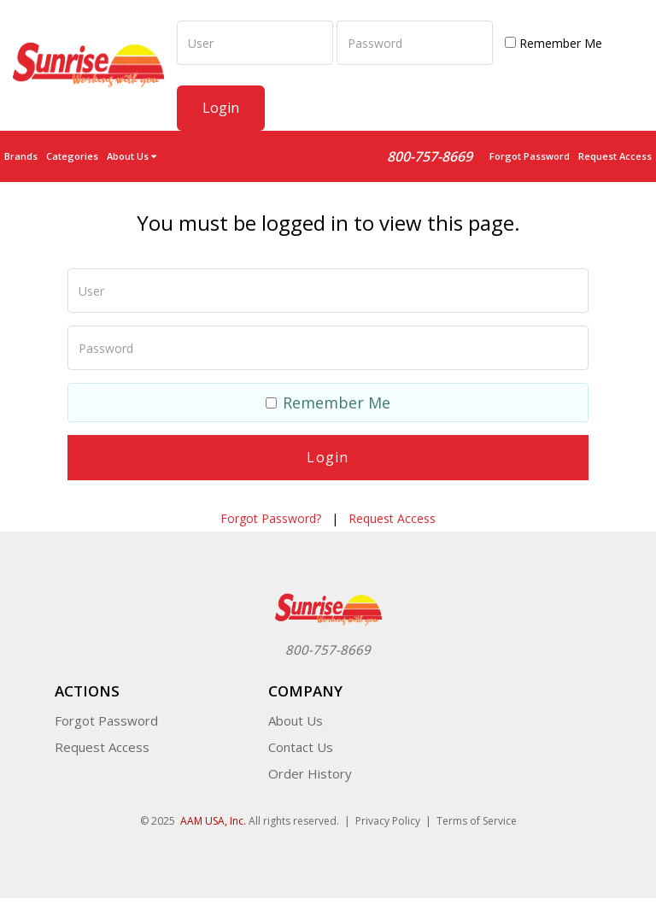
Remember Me (553, 43)
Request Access (615, 156)
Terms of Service (476, 821)
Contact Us (300, 746)
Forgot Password (529, 156)
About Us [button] (131, 156)
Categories (72, 156)
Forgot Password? (270, 518)
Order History (310, 773)
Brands (21, 156)
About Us (295, 720)
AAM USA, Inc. (213, 821)
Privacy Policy (387, 821)
